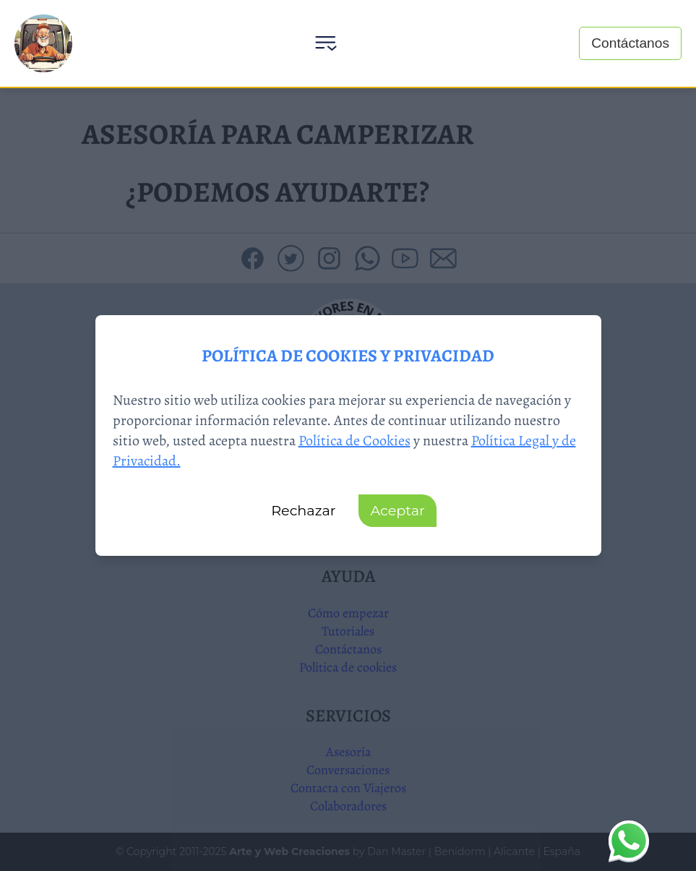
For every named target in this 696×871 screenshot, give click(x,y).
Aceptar (397, 510)
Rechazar (303, 510)
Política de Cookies (354, 440)
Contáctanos (630, 43)
